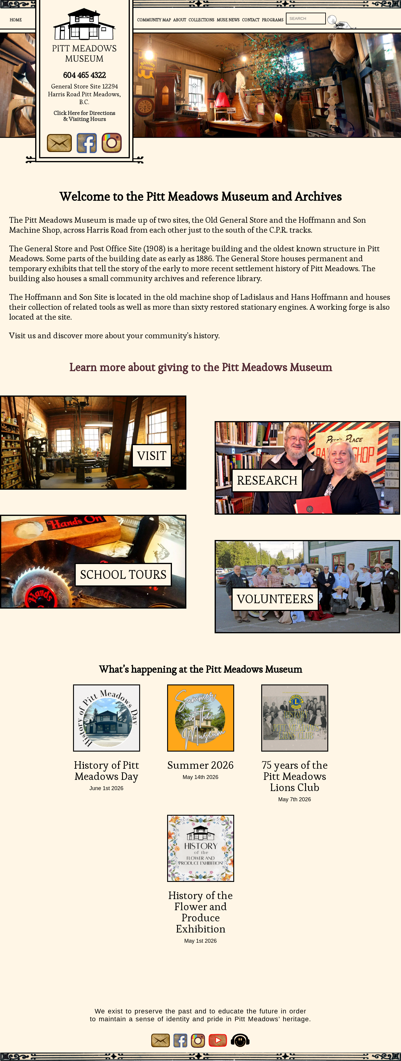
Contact (250, 20)
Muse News (228, 20)
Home (16, 20)
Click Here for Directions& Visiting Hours (84, 116)
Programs (272, 20)
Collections (201, 20)
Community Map (154, 20)
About (179, 20)
